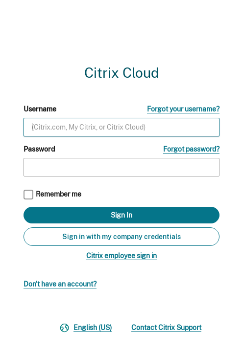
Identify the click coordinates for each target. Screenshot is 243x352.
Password (39, 149)
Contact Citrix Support (166, 327)
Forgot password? (191, 149)
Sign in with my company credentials (121, 237)
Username (40, 109)
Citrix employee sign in (121, 256)
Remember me (58, 194)
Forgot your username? (183, 109)
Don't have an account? (60, 284)
